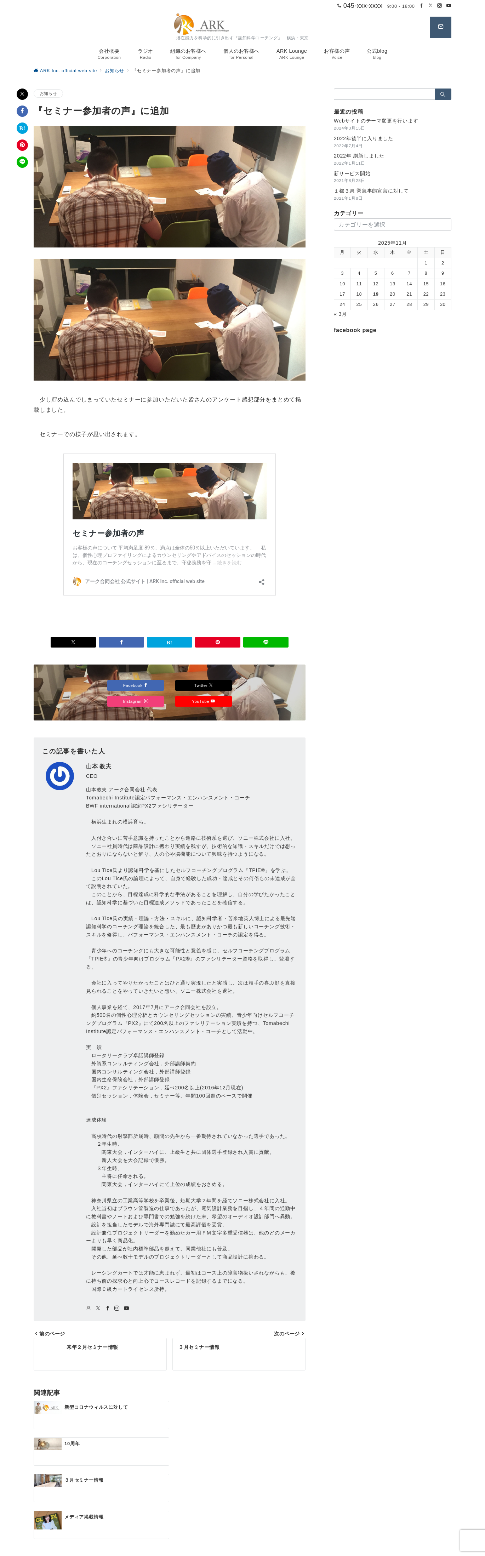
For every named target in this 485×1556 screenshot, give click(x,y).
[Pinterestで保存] (22, 145)
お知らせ (48, 93)
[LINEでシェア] (22, 162)
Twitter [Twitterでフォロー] (203, 685)
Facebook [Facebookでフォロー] (135, 685)
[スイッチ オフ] (441, 27)
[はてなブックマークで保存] (22, 128)
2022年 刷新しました (359, 156)
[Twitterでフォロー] (430, 5)
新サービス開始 (352, 173)
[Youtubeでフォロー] (448, 5)
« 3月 (340, 314)
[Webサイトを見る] (88, 1308)
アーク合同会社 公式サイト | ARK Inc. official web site (250, 1546)
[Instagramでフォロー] (439, 5)
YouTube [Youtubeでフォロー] (203, 701)
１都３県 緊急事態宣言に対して (371, 191)
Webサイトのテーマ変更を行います (376, 121)
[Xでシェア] (22, 94)
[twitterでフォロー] (98, 1308)
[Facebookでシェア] (22, 111)
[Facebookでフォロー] (421, 5)
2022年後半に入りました (363, 138)
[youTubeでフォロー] (126, 1308)
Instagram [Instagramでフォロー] (135, 701)
